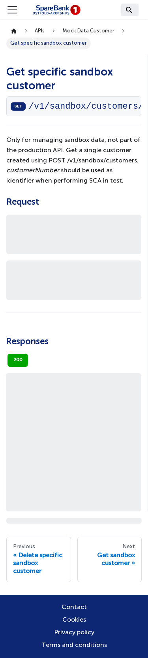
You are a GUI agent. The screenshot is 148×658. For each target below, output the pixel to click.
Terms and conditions (74, 645)
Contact (74, 607)
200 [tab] (17, 360)
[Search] (130, 10)
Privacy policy (74, 633)
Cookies (74, 620)
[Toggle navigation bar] (12, 10)
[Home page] (13, 31)
